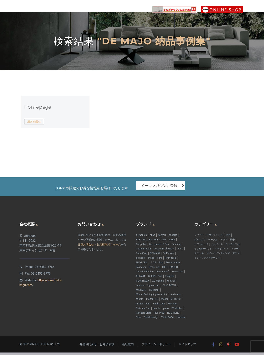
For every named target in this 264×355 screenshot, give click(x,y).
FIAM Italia (170, 260)
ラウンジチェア (214, 237)
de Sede (140, 260)
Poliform (172, 306)
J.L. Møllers (158, 283)
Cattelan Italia (143, 251)
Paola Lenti (159, 306)
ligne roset (153, 288)
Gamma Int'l (162, 274)
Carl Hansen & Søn (159, 246)
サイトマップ (187, 346)
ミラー (234, 251)
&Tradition (141, 237)
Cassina (176, 246)
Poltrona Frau (143, 310)
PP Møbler (176, 310)
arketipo (173, 237)
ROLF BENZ (173, 315)
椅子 (232, 242)
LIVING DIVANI (169, 288)
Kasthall (171, 283)
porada (156, 310)
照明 (228, 237)
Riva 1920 (159, 315)
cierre (180, 251)
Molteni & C (152, 301)
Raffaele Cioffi (143, 315)
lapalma (140, 288)
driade (151, 260)
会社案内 (128, 346)
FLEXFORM (142, 265)
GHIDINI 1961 (155, 278)
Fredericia (154, 269)
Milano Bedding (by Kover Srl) (151, 297)
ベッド (223, 242)
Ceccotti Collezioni (164, 251)
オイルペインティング (218, 255)
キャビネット (222, 251)
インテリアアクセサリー (207, 260)
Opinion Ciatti (143, 306)
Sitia (138, 319)
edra (159, 260)
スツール (199, 255)
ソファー (199, 237)
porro (166, 310)
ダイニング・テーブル (205, 242)
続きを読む (34, 121)
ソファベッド (201, 246)
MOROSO (176, 301)
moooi (164, 301)
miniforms (175, 297)
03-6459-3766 (44, 269)
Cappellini (141, 246)
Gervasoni (177, 274)
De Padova (168, 255)
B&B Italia (141, 242)
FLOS (153, 265)
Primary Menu (253, 9)
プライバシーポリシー (156, 346)
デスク (235, 255)
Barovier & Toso (157, 242)
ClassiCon (141, 255)
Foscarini (141, 269)
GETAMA (140, 278)
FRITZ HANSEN (170, 269)
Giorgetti (169, 278)
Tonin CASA (167, 319)
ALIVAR (162, 237)
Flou (161, 265)
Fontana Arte (173, 265)
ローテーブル (232, 246)
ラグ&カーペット (203, 251)
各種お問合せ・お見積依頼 (96, 346)
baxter (172, 242)
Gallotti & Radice (145, 274)
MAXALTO (141, 292)
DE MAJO (155, 255)
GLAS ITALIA (142, 283)
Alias (152, 237)
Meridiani (154, 292)
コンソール (217, 246)
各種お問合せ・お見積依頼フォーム (99, 246)
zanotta (180, 319)
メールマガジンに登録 (159, 188)
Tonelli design (151, 319)
